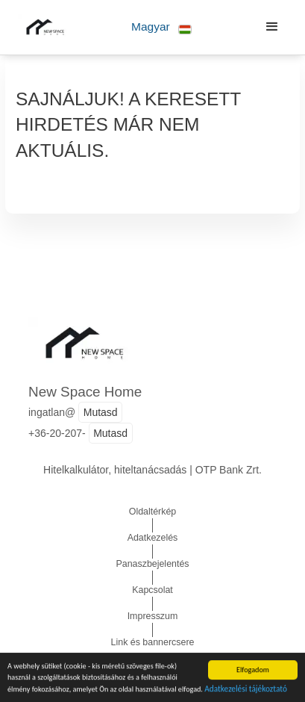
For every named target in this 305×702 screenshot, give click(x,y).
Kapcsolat (152, 590)
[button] (161, 27)
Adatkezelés (153, 537)
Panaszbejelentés (152, 564)
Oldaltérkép (153, 511)
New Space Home (85, 392)
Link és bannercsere (153, 642)
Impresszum (153, 616)
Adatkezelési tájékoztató (245, 689)
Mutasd (101, 412)
